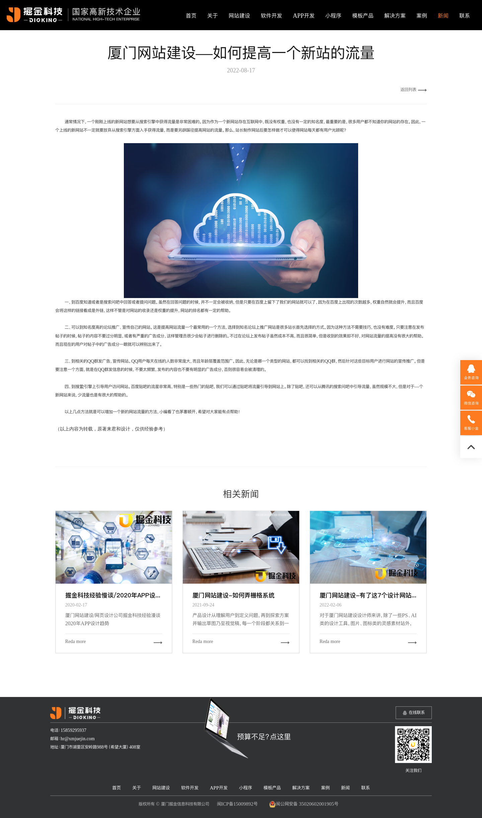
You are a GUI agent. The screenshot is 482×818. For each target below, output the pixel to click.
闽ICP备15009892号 (237, 803)
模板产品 (363, 16)
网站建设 (239, 16)
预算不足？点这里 (264, 737)
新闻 (443, 16)
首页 (191, 16)
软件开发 (271, 16)
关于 (212, 16)
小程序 (333, 16)
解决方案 (395, 16)
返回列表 (413, 89)
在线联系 (417, 712)
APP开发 (304, 16)
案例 (421, 16)
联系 (464, 16)
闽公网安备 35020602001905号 (303, 804)
